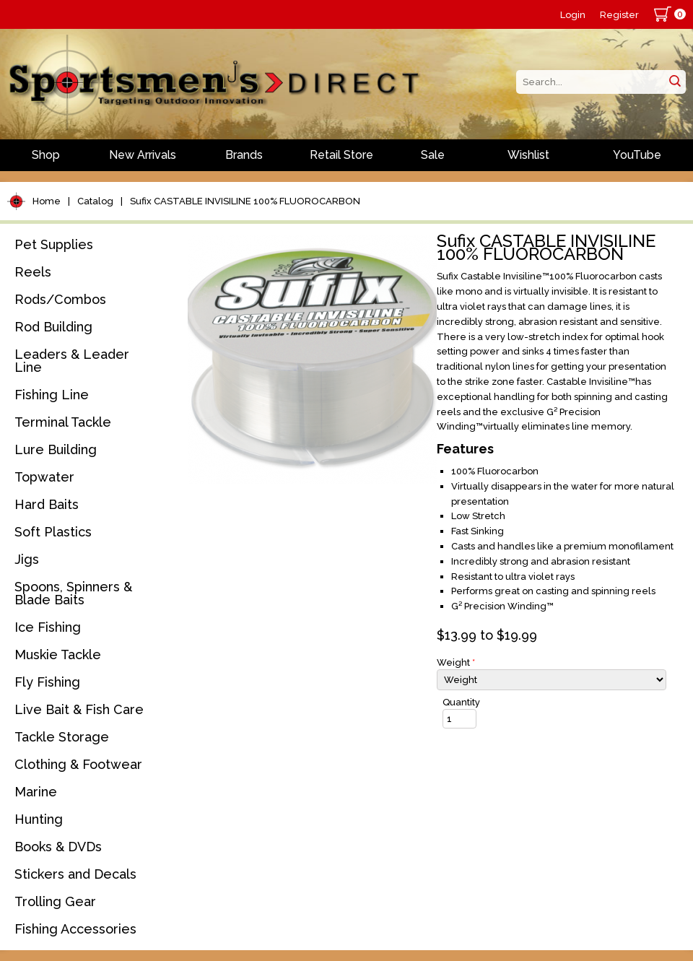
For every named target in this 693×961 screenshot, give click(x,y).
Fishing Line (51, 394)
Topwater (44, 476)
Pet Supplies (53, 244)
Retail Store (341, 155)
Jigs (26, 559)
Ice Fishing (47, 627)
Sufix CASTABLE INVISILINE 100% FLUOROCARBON (245, 201)
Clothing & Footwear (78, 764)
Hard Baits (46, 504)
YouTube (637, 155)
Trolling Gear (55, 901)
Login (572, 14)
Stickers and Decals (75, 874)
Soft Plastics (53, 531)
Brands (244, 155)
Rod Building (53, 326)
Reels (32, 271)
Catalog (95, 201)
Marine (35, 791)
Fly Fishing (47, 682)
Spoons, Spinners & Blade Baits (73, 593)
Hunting (38, 819)
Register (619, 14)
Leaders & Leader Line (71, 361)
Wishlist (528, 155)
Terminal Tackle (62, 422)
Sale (433, 155)
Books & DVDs (58, 846)
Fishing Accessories (75, 928)
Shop (46, 155)
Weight (456, 662)
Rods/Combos (60, 299)
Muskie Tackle (57, 654)
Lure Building (55, 449)
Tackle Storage (61, 736)
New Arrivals (142, 155)
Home (46, 201)
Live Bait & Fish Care (79, 709)
